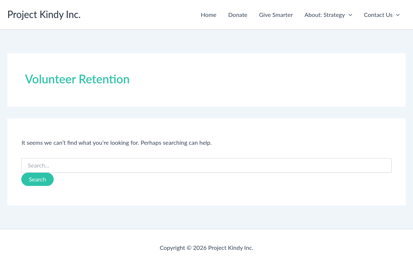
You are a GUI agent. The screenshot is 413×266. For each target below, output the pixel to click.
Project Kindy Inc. (44, 14)
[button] (348, 14)
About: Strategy (328, 14)
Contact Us (382, 14)
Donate (238, 14)
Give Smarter (276, 14)
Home (209, 14)
